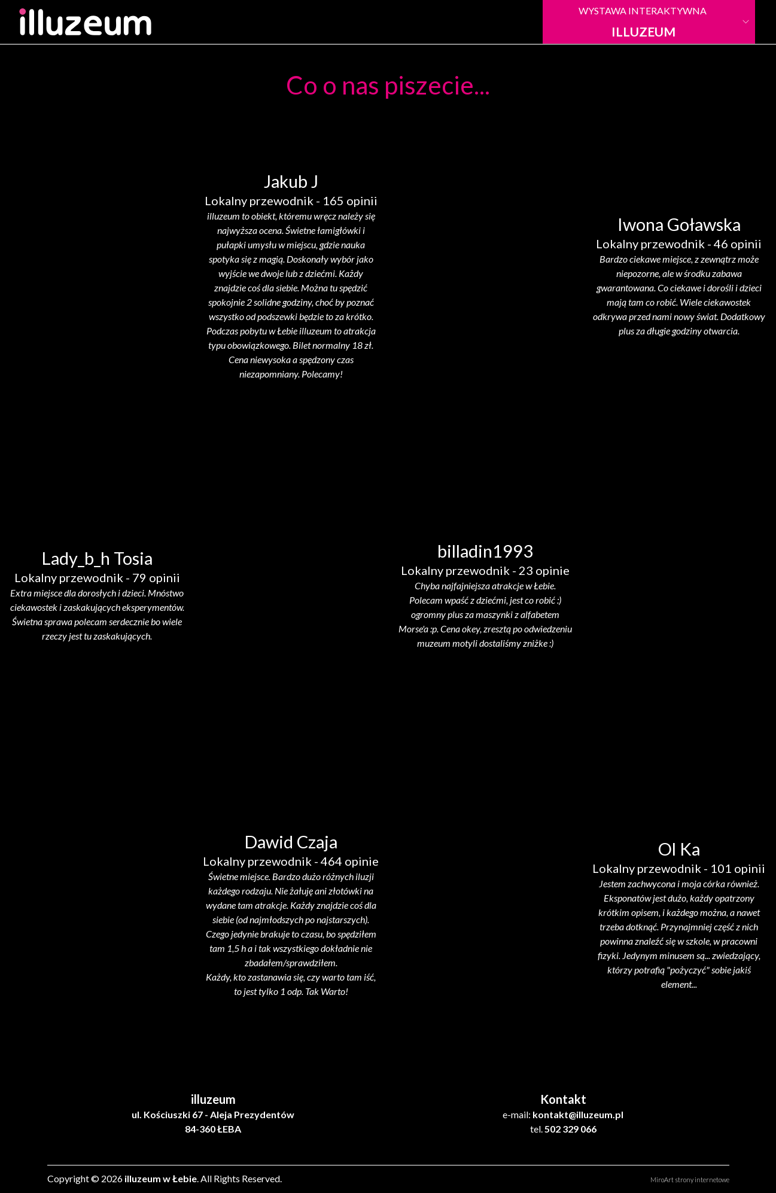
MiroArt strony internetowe (689, 1179)
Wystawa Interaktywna (643, 22)
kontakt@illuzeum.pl (577, 1114)
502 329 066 (570, 1128)
